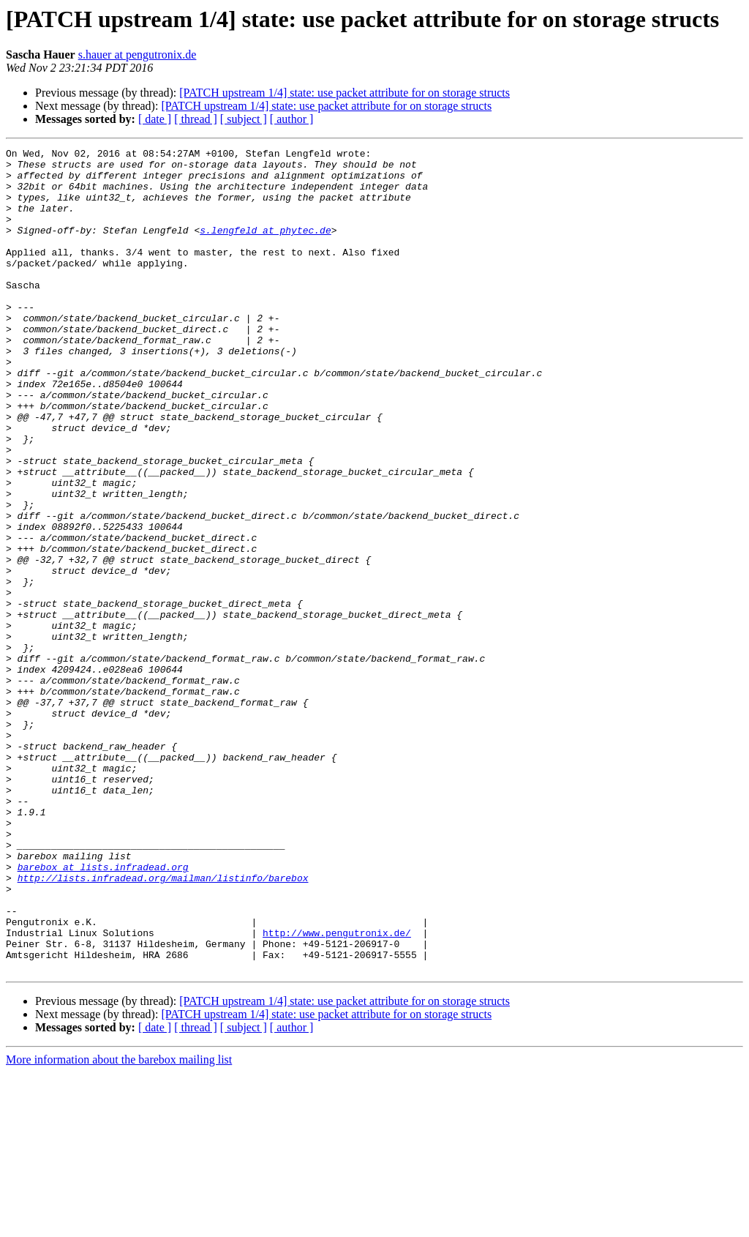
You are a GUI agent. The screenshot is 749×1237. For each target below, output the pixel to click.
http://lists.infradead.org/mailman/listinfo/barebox (163, 1024)
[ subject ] (243, 119)
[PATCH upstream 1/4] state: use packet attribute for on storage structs (344, 92)
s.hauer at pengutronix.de (137, 54)
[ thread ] (195, 119)
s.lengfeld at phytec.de (265, 247)
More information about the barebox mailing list (119, 1224)
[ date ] (154, 119)
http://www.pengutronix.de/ (337, 1090)
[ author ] (292, 119)
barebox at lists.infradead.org (103, 1011)
